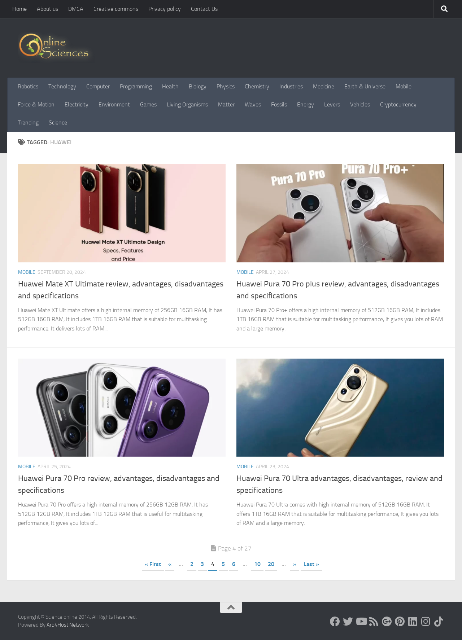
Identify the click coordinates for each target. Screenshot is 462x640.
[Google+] (387, 622)
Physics (226, 86)
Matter (226, 104)
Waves (253, 104)
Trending (28, 122)
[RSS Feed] (374, 622)
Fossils (279, 104)
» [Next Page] (294, 564)
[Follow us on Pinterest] (400, 622)
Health (170, 86)
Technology (62, 86)
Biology (197, 86)
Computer (98, 86)
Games (148, 104)
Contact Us (204, 8)
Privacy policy (164, 8)
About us (47, 8)
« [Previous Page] (169, 564)
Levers (332, 104)
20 (271, 564)
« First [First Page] (153, 564)
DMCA (75, 8)
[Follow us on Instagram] (426, 622)
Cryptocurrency (398, 104)
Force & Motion (36, 104)
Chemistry (257, 86)
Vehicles (360, 104)
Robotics (28, 86)
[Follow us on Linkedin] (413, 622)
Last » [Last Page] (311, 564)
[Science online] (335, 622)
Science (58, 122)
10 (257, 564)
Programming (136, 86)
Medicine (323, 86)
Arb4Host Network (68, 625)
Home (19, 8)
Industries (291, 86)
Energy (305, 104)
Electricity (76, 104)
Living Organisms (187, 104)
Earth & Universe (364, 86)
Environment (114, 104)
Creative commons (115, 8)
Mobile (403, 86)
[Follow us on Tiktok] (439, 622)
